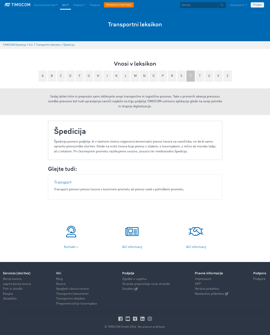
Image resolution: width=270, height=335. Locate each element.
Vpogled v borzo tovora (72, 289)
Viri (58, 273)
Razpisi (8, 294)
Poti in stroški (13, 289)
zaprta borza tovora (17, 284)
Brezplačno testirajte (118, 4)
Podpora (259, 279)
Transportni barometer (72, 294)
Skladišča (10, 298)
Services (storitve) (16, 273)
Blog (59, 279)
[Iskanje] (199, 5)
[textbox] (203, 5)
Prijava (257, 4)
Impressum (203, 279)
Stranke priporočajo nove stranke (146, 284)
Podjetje (128, 273)
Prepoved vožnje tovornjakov (76, 303)
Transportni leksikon (70, 298)
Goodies (130, 289)
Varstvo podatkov (207, 289)
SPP (198, 284)
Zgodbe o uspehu (134, 279)
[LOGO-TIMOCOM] (17, 5)
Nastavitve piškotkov (211, 294)
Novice (61, 284)
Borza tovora (12, 279)
